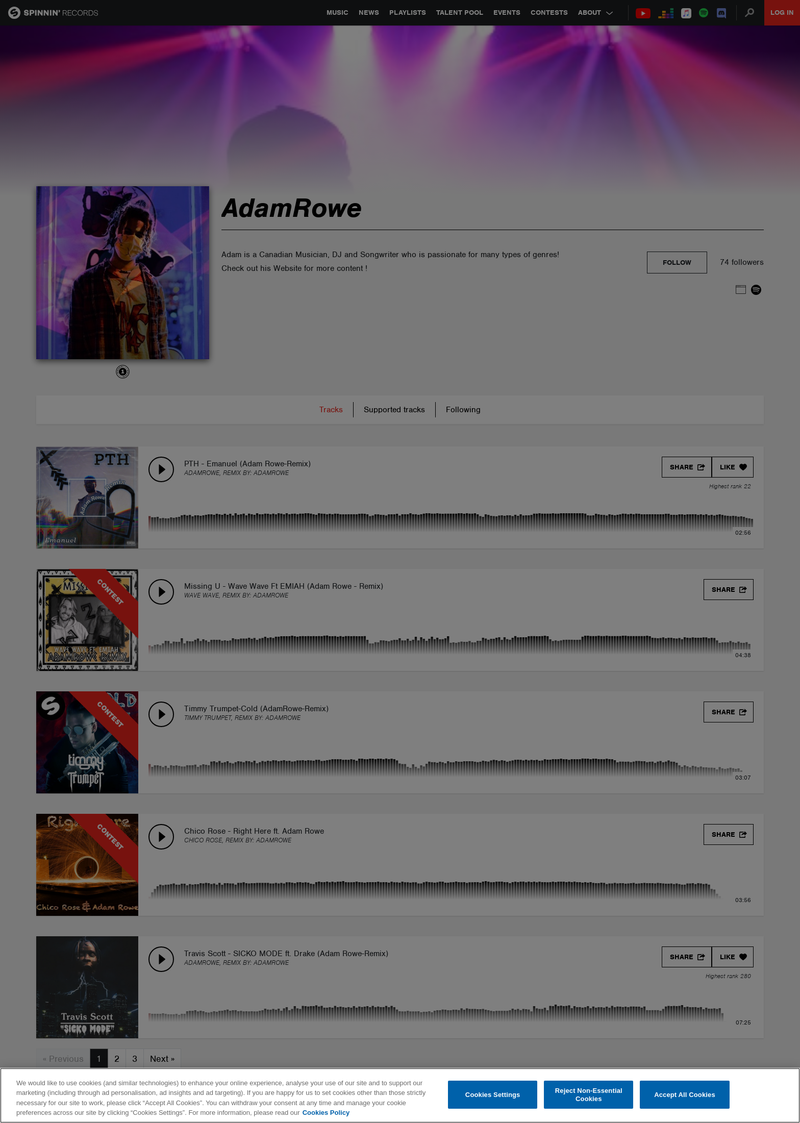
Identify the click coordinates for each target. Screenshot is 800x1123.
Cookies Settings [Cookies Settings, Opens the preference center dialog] (492, 1095)
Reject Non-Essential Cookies (588, 1095)
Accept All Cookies (684, 1095)
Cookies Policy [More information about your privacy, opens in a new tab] (326, 1112)
